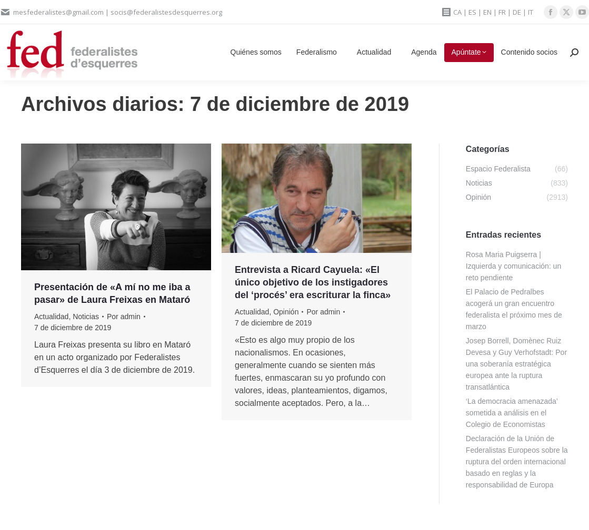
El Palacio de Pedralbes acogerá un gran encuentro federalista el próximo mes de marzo (514, 309)
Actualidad (51, 316)
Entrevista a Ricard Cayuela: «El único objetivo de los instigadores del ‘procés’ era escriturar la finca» (313, 282)
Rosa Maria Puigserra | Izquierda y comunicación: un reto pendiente (513, 266)
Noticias (86, 316)
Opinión (285, 312)
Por (124, 316)
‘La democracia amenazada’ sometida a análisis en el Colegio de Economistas (512, 413)
